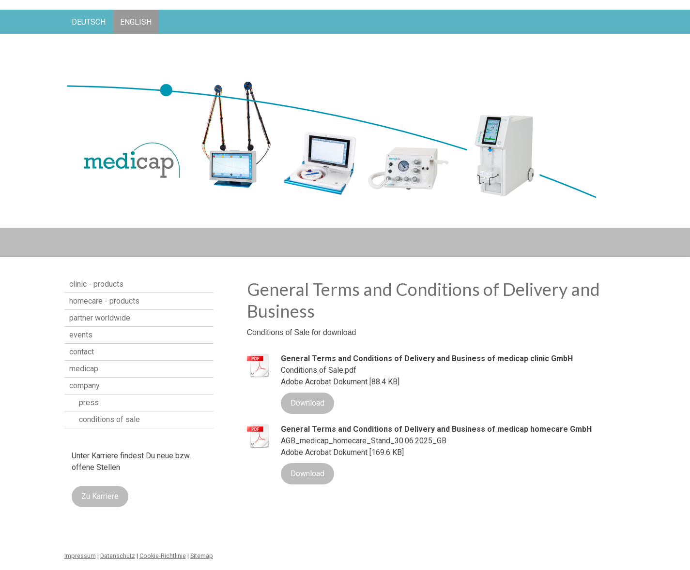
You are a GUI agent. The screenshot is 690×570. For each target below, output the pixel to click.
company (84, 385)
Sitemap (201, 555)
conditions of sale (109, 419)
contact (81, 351)
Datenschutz (117, 555)
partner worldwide (99, 317)
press (89, 402)
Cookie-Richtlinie (162, 555)
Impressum (80, 555)
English (136, 22)
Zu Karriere (100, 496)
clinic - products (96, 284)
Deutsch (89, 22)
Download (307, 403)
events (80, 334)
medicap (83, 368)
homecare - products (104, 301)
